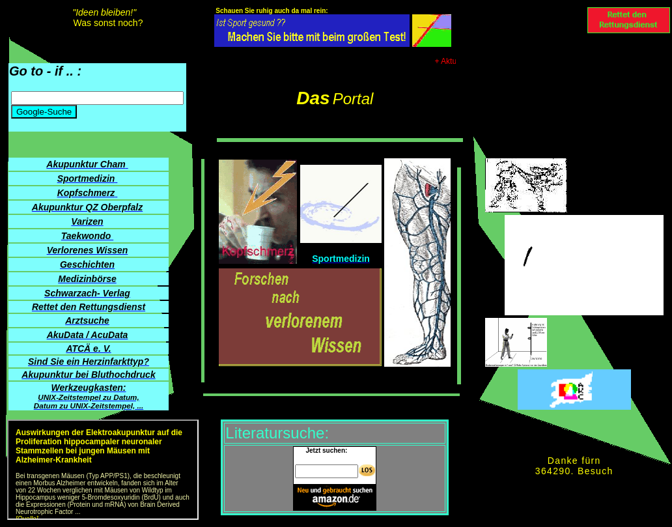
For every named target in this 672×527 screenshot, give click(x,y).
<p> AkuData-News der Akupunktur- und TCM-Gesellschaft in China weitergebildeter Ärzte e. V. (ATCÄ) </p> (103, 470)
